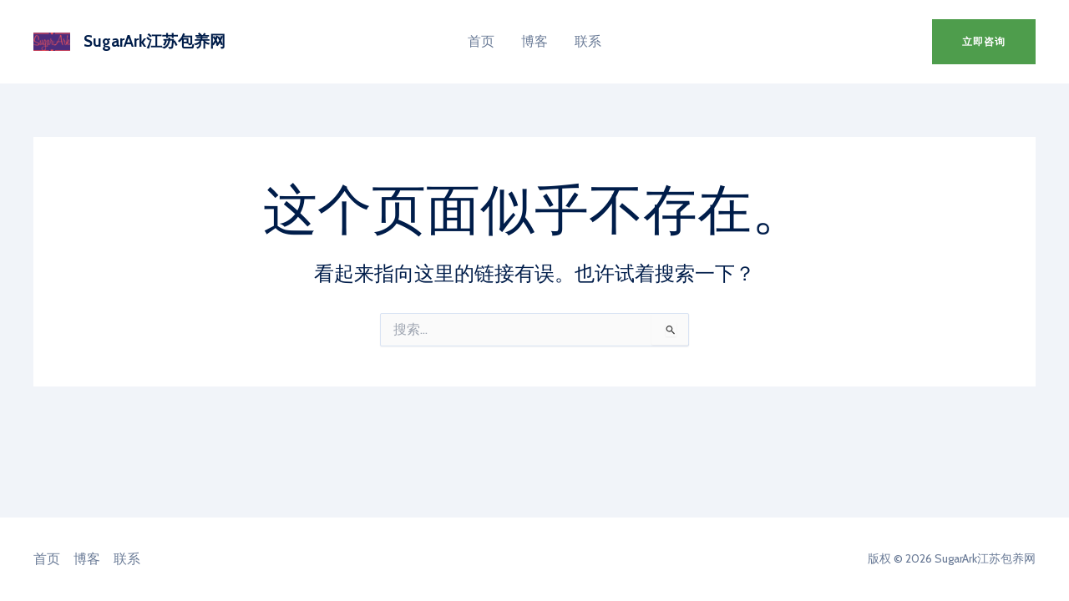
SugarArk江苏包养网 (154, 41)
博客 (534, 41)
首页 (481, 41)
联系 (588, 41)
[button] (984, 41)
